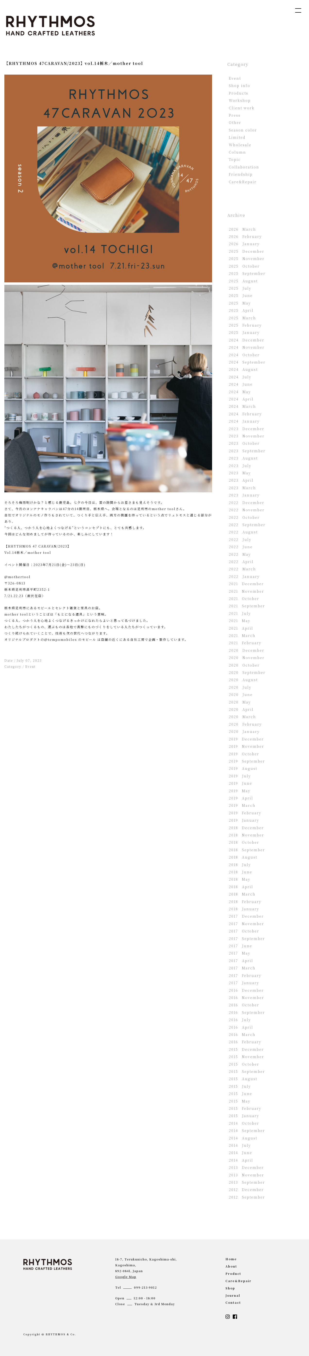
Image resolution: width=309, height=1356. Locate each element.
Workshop (240, 100)
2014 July (240, 1145)
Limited (237, 137)
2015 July (240, 1086)
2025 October (244, 266)
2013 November (246, 1175)
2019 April (241, 798)
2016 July (240, 1019)
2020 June (241, 694)
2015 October (244, 1064)
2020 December (246, 650)
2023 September (247, 450)
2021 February (245, 642)
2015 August (243, 1078)
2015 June (240, 1093)
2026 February (245, 236)
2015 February (245, 1108)
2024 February (245, 413)
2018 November (246, 835)
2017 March (242, 967)
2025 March (242, 317)
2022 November (247, 509)
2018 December (246, 827)
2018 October (244, 842)
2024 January (244, 421)
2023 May (240, 472)
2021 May (239, 620)
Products (238, 93)
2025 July (240, 288)
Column (237, 152)
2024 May (240, 391)
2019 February (245, 812)
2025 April (241, 310)
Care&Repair (243, 181)
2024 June (241, 384)
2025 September (247, 273)
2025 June (241, 295)
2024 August (243, 369)
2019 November (246, 746)
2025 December (246, 251)
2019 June (240, 783)
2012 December (246, 1189)
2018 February (245, 901)
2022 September (247, 524)
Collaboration (244, 167)
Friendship (241, 174)
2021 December (246, 583)
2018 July (240, 864)
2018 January (244, 908)
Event (30, 666)
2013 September (247, 1182)
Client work (242, 107)
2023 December (246, 428)
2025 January (244, 332)
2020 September (247, 672)
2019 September (247, 761)
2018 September (247, 849)
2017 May (239, 953)
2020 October (244, 665)
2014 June (240, 1152)
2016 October (244, 1004)
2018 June (240, 871)
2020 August (243, 679)
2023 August (243, 458)
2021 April (241, 628)
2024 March (242, 406)
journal (232, 1295)
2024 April (241, 399)
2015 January (244, 1115)
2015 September (247, 1071)
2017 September (247, 938)
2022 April (241, 561)
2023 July (240, 465)
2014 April (241, 1160)
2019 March (242, 805)
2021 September (247, 605)
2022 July (240, 539)
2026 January (244, 243)
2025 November (247, 258)
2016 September (247, 1012)
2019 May (239, 790)
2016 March (242, 1034)
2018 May (239, 879)
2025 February (245, 325)
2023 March (242, 487)
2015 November (246, 1056)
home (231, 1259)
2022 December (246, 502)
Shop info (239, 85)
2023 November (247, 436)
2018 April (241, 886)
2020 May (240, 702)
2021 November (246, 591)
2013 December (246, 1167)
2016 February (245, 1041)
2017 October (244, 931)
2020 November (247, 657)
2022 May (240, 554)
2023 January (244, 495)
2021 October (244, 598)
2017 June (240, 945)
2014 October (244, 1123)
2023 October (244, 443)
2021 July (240, 613)
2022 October (244, 517)
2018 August (243, 857)
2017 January (244, 982)
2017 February (245, 975)
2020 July (240, 687)
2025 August (243, 280)
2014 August (243, 1138)
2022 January (244, 576)
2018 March (242, 894)
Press (234, 115)
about (231, 1266)
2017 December (246, 916)
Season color (243, 130)
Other (235, 122)
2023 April (241, 480)
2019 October (244, 753)
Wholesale (240, 144)
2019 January (244, 820)
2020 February (245, 724)
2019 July (240, 776)
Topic (235, 159)
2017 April (241, 960)
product (233, 1273)
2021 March (242, 635)
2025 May (240, 303)
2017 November (246, 923)
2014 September (247, 1130)
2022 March (242, 568)
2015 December (246, 1049)
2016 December (246, 990)
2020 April (241, 709)
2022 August (243, 532)
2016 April (241, 1027)
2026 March (242, 229)
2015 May (239, 1101)
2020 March (242, 716)
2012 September (247, 1197)
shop (230, 1288)
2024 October (244, 354)
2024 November (247, 347)
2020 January (244, 731)
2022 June (241, 546)
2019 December (246, 739)
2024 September (247, 362)
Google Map (125, 1277)
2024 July (240, 376)
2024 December (246, 340)
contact (233, 1302)
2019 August (243, 768)
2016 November (246, 997)
